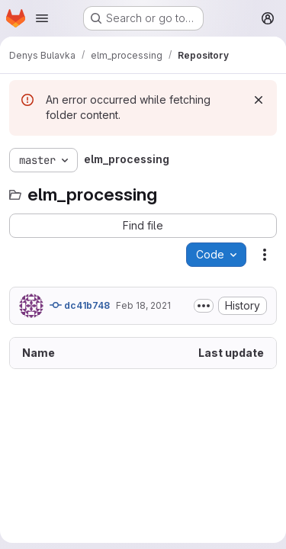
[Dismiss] (258, 100)
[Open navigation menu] (42, 18)
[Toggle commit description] (204, 306)
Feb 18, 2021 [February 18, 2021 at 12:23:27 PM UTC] (143, 305)
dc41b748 (80, 305)
